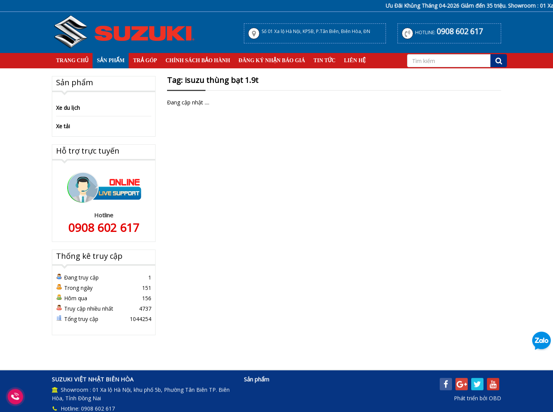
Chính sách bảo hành (198, 60)
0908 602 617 (459, 31)
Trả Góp (145, 60)
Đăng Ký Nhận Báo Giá (271, 60)
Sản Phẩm (110, 60)
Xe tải (63, 126)
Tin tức (324, 60)
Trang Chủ (72, 60)
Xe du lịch (68, 107)
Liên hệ (355, 60)
